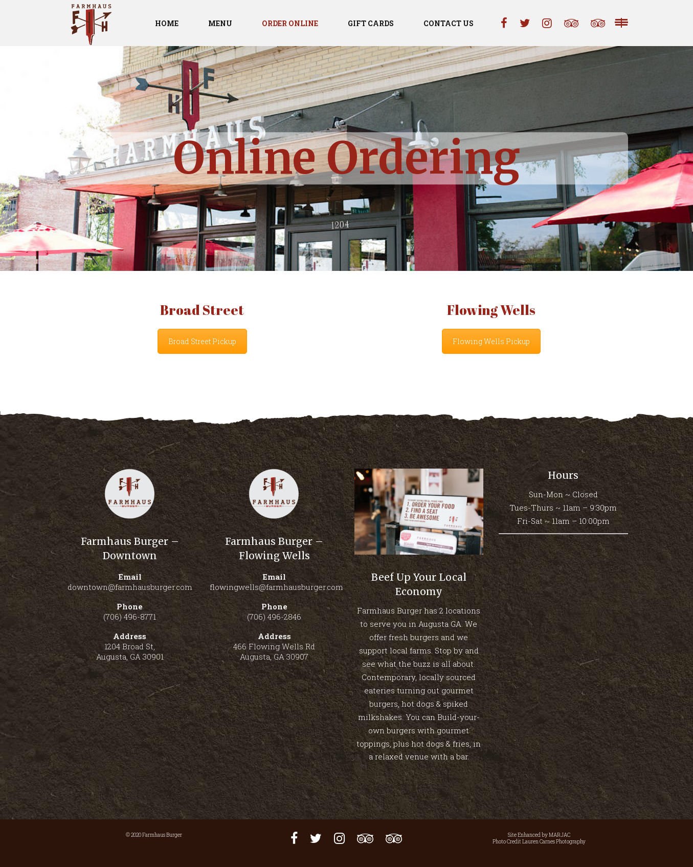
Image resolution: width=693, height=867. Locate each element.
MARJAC (559, 835)
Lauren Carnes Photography (554, 841)
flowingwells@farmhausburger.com (276, 587)
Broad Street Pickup (202, 341)
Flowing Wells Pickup (491, 341)
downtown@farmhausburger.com (130, 587)
